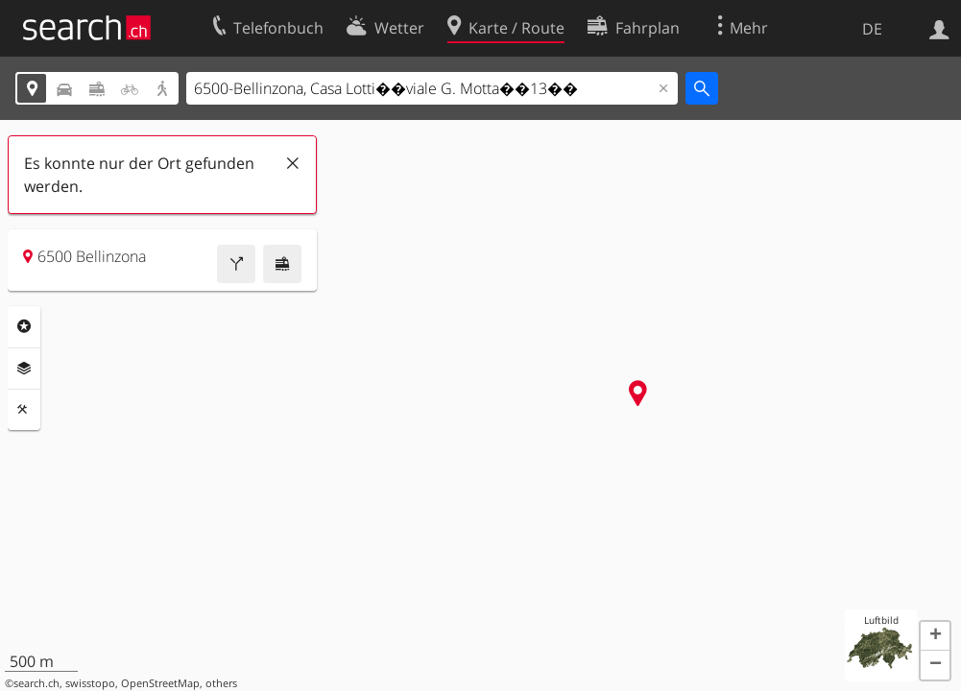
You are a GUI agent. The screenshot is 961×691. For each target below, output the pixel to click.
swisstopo (90, 683)
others (221, 683)
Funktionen (24, 410)
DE (872, 28)
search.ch (36, 683)
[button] (935, 636)
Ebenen (24, 368)
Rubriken (24, 326)
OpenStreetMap (160, 683)
